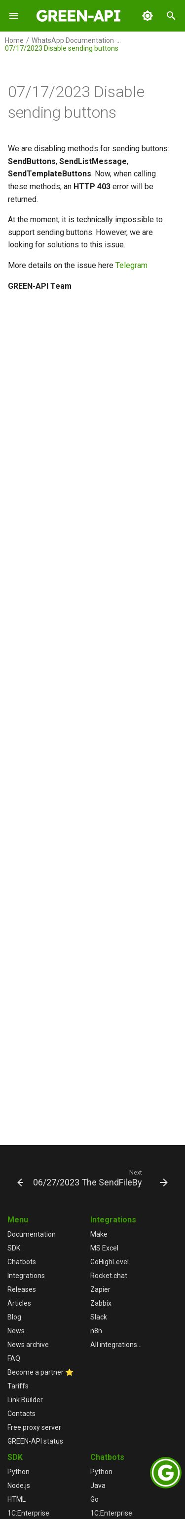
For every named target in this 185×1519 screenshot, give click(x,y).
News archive (28, 1345)
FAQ (13, 1358)
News (16, 1331)
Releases (21, 1289)
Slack (98, 1317)
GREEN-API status (35, 1441)
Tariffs (18, 1386)
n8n (96, 1331)
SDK (13, 1248)
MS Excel (104, 1248)
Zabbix (100, 1303)
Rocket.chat (108, 1276)
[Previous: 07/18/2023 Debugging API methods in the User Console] (16, 1177)
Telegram (131, 265)
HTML (16, 1499)
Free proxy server (34, 1427)
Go (94, 1499)
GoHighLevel (109, 1262)
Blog (14, 1317)
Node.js (18, 1485)
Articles (19, 1303)
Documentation (31, 1234)
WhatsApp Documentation (73, 40)
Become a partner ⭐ (40, 1372)
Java (98, 1485)
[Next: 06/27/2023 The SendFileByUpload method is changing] (99, 1177)
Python (18, 1472)
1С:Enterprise (28, 1513)
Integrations (26, 1276)
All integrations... (116, 1345)
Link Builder (25, 1400)
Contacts (21, 1414)
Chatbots (21, 1262)
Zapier (100, 1289)
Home (14, 40)
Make (99, 1234)
